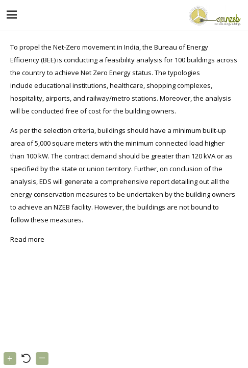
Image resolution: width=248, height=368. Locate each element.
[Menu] (12, 15)
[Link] (213, 15)
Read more (28, 239)
